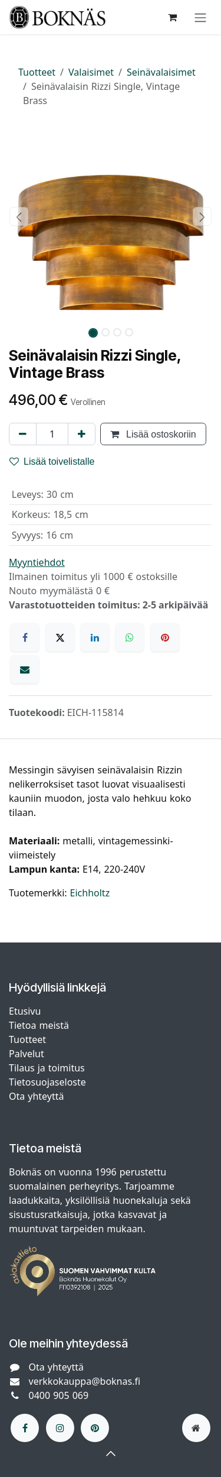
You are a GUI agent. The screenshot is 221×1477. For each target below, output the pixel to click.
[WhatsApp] (130, 637)
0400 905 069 (59, 1395)
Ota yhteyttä (36, 1096)
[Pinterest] (165, 637)
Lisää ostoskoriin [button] (153, 434)
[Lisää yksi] (81, 434)
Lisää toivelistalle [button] (52, 461)
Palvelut (26, 1054)
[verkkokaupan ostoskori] (172, 17)
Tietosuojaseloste (49, 1082)
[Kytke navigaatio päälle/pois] (200, 17)
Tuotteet (36, 72)
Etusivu (25, 1011)
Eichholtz (90, 893)
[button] (19, 216)
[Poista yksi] (23, 434)
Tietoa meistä (39, 1025)
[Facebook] (25, 637)
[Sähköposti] (25, 669)
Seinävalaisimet (161, 72)
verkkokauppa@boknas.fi (85, 1381)
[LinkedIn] (95, 637)
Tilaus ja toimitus (47, 1068)
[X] (60, 637)
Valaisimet (91, 72)
